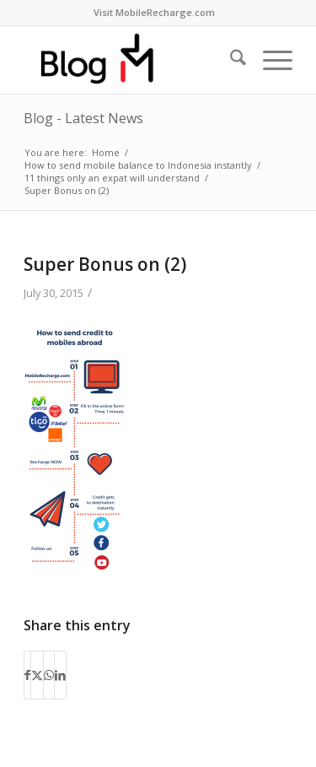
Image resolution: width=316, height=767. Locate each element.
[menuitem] (154, 12)
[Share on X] (37, 675)
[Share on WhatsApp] (49, 675)
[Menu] (269, 60)
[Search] (229, 60)
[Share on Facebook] (27, 675)
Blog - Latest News (83, 118)
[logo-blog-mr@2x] (131, 60)
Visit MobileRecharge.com (154, 12)
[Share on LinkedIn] (60, 675)
